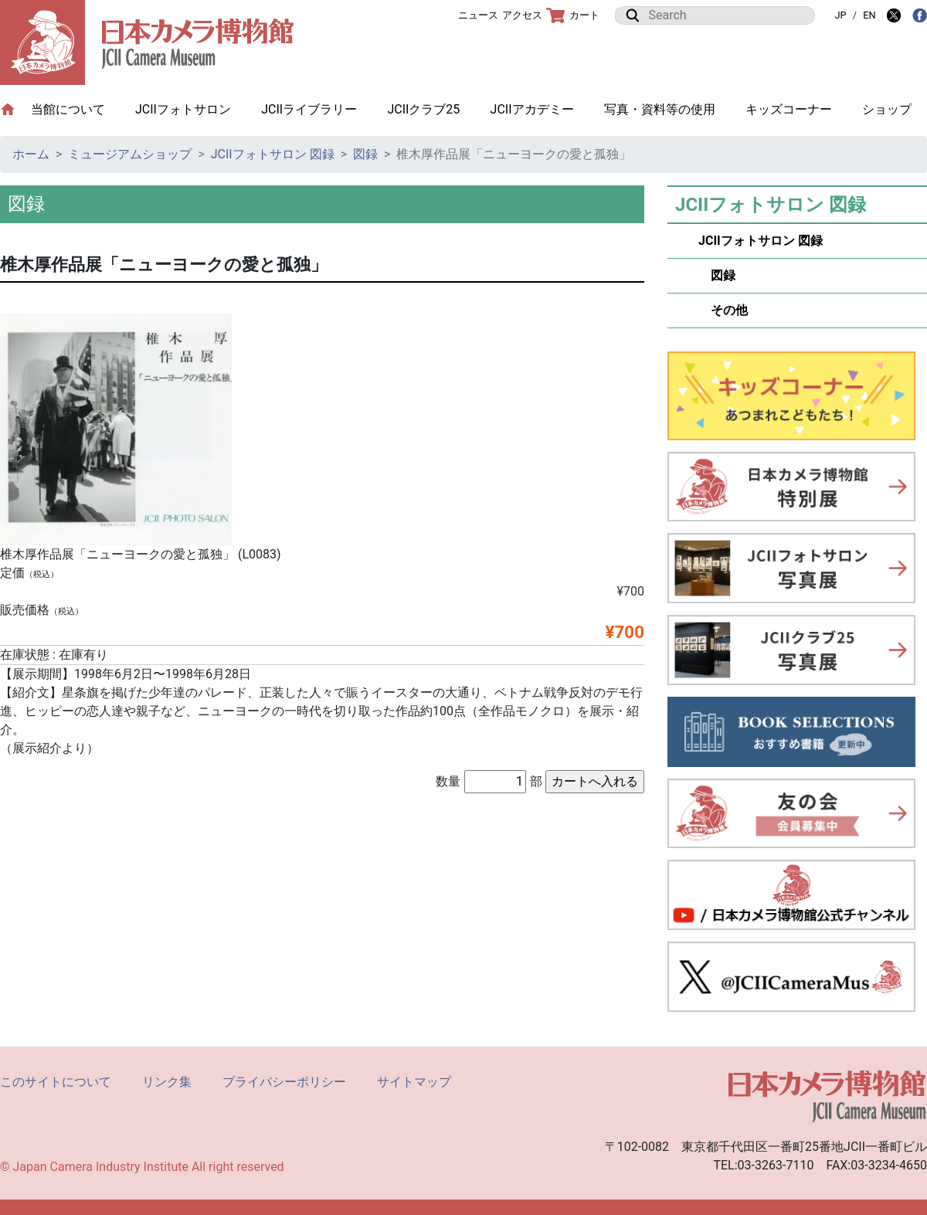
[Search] (727, 15)
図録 (365, 154)
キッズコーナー (788, 109)
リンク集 (167, 1081)
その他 (723, 310)
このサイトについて (55, 1081)
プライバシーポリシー (284, 1081)
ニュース (478, 15)
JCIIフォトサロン (183, 109)
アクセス (522, 15)
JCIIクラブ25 (423, 109)
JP (840, 15)
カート (572, 15)
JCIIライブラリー (309, 109)
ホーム (30, 154)
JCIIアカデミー (532, 109)
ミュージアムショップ (130, 154)
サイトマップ (414, 1081)
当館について (76, 108)
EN (869, 15)
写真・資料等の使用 (659, 109)
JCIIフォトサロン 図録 (272, 154)
